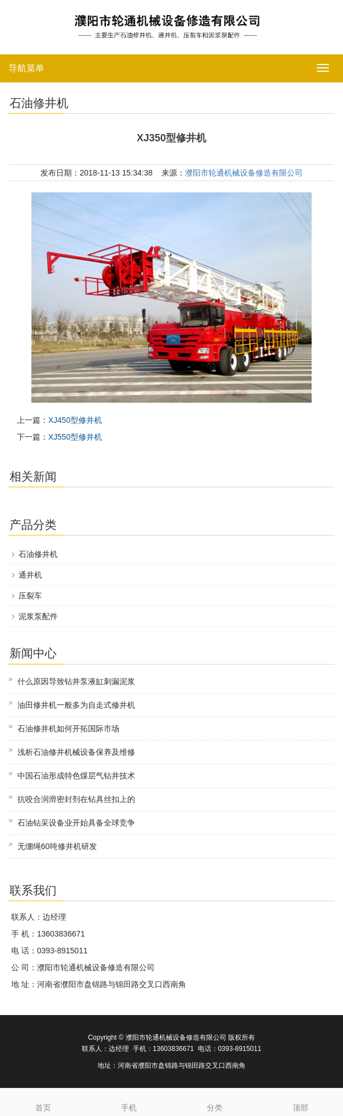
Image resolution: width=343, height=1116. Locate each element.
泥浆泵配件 (38, 616)
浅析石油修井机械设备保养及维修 (76, 752)
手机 (129, 1100)
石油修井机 (38, 554)
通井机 (30, 574)
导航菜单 (26, 68)
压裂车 (30, 595)
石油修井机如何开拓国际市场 (68, 728)
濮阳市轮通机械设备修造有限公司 (244, 172)
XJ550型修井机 (75, 436)
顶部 (300, 1100)
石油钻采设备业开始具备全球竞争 (76, 822)
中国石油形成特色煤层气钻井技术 (76, 775)
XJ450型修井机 (75, 420)
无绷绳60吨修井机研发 (57, 846)
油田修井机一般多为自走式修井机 (76, 704)
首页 (43, 1100)
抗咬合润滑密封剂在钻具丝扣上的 (76, 799)
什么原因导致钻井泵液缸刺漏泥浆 (76, 681)
